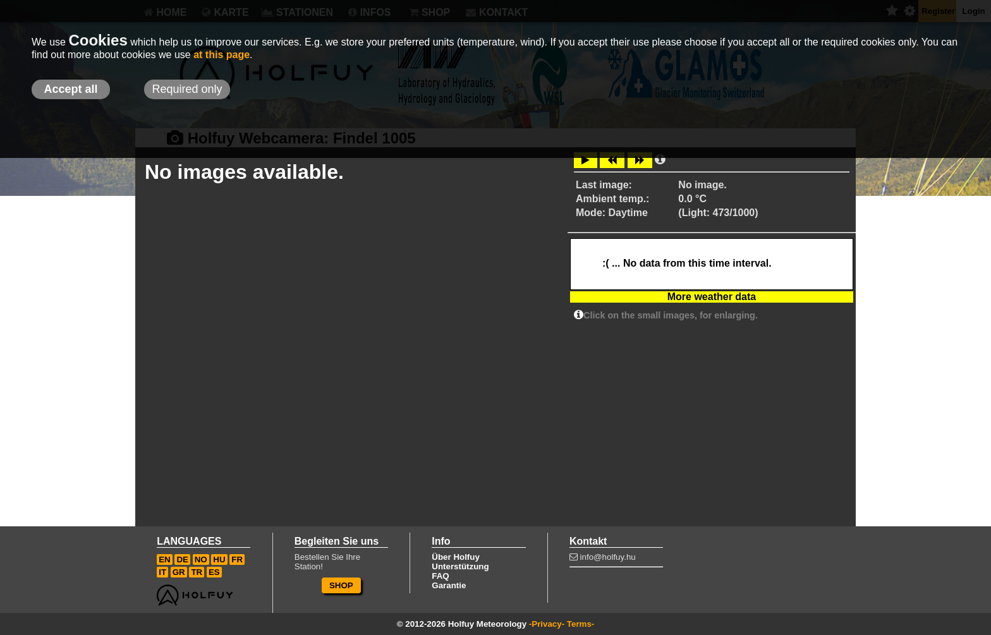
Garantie (449, 585)
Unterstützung (460, 566)
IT (162, 572)
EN (165, 559)
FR (237, 559)
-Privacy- (546, 624)
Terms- (580, 624)
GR (179, 572)
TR (196, 572)
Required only (187, 89)
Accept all (70, 89)
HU (219, 559)
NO (201, 559)
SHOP (341, 585)
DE (182, 559)
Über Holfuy (456, 557)
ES (214, 572)
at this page (221, 54)
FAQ (440, 576)
